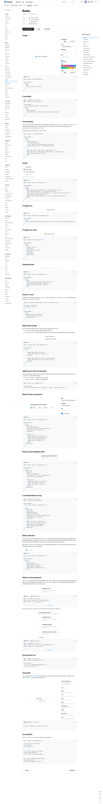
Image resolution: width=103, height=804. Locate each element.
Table (6, 267)
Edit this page (32, 21)
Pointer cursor (28, 294)
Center (6, 20)
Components (29, 5)
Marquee (7, 289)
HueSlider (7, 63)
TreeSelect (7, 119)
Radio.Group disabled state (33, 452)
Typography (7, 274)
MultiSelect (7, 107)
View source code (33, 17)
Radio (6, 81)
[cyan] (62, 68)
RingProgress (8, 176)
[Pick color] (75, 68)
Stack (6, 38)
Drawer (6, 191)
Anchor (6, 143)
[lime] (69, 68)
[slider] (65, 61)
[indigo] (73, 66)
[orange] (73, 68)
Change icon (27, 206)
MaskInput (7, 69)
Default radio (28, 167)
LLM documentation (34, 19)
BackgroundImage (9, 222)
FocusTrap (7, 287)
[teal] (64, 68)
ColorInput (7, 54)
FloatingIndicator (8, 193)
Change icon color (29, 230)
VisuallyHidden (8, 303)
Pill (5, 110)
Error (62, 54)
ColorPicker (7, 56)
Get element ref (28, 655)
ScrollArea (7, 296)
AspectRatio (7, 18)
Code (6, 258)
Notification (7, 171)
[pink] (66, 66)
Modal (6, 205)
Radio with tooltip (29, 326)
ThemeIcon (7, 247)
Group (6, 29)
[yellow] (71, 68)
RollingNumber (8, 243)
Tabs (6, 158)
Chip (6, 51)
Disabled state (28, 264)
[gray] (62, 66)
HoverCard (7, 198)
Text (6, 269)
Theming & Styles (14, 5)
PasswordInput (8, 76)
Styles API (26, 673)
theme (38, 299)
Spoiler (6, 245)
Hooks (20, 5)
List (6, 263)
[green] (66, 68)
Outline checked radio (30, 171)
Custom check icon (51, 209)
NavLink (6, 149)
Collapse (7, 282)
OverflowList (7, 240)
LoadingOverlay (8, 200)
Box (6, 280)
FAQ (23, 2)
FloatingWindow (8, 196)
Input (6, 65)
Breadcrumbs (8, 145)
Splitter (6, 36)
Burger (6, 147)
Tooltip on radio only (49, 336)
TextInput (7, 97)
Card (6, 227)
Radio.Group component (32, 394)
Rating (6, 85)
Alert (6, 167)
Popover (7, 209)
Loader (6, 169)
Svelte (57, 268)
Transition (7, 300)
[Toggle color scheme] (97, 2)
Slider (6, 90)
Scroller (6, 298)
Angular (50, 268)
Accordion (7, 218)
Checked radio (29, 169)
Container (7, 22)
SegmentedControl (9, 88)
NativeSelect (7, 72)
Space (6, 34)
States (25, 163)
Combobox (7, 105)
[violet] (71, 66)
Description (63, 49)
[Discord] (86, 2)
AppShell (7, 16)
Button (6, 127)
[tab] (28, 29)
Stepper (6, 154)
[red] (64, 66)
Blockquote (7, 256)
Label (62, 44)
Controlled (26, 96)
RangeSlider (7, 83)
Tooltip (6, 212)
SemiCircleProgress (9, 178)
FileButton (7, 134)
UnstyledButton (8, 136)
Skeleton (7, 180)
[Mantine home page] (8, 2)
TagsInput (7, 117)
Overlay (6, 207)
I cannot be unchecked (42, 56)
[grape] (69, 66)
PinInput (7, 79)
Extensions (35, 5)
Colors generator (29, 2)
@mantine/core (33, 23)
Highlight (7, 260)
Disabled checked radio (30, 176)
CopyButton (7, 132)
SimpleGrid (7, 32)
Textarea (7, 94)
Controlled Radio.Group (32, 495)
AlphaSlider (7, 45)
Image (6, 231)
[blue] (75, 66)
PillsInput (7, 112)
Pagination (7, 152)
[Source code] (92, 2)
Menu (6, 203)
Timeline (7, 250)
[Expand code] (74, 596)
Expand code (49, 605)
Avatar (6, 220)
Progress (7, 174)
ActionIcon (7, 125)
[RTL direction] (94, 2)
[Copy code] (75, 77)
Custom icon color (51, 233)
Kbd (6, 236)
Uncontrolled (27, 121)
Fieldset (6, 58)
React (44, 268)
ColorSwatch (7, 229)
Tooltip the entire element (50, 339)
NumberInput (8, 74)
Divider (6, 285)
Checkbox (7, 49)
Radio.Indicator (28, 535)
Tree (6, 161)
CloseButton (7, 129)
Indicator (7, 234)
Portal (6, 294)
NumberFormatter (9, 238)
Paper (6, 291)
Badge (6, 225)
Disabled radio (29, 174)
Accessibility (27, 734)
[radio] (49, 590)
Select (6, 114)
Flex (6, 25)
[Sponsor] (89, 2)
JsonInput (7, 67)
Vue (51, 407)
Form (24, 5)
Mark (6, 265)
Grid (6, 27)
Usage (24, 35)
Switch (6, 92)
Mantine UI (18, 2)
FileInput (7, 60)
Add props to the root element (34, 371)
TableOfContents (8, 156)
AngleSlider (7, 47)
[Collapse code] (74, 77)
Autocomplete (8, 103)
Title (6, 272)
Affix (6, 187)
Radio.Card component (31, 577)
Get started (6, 5)
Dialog (6, 189)
